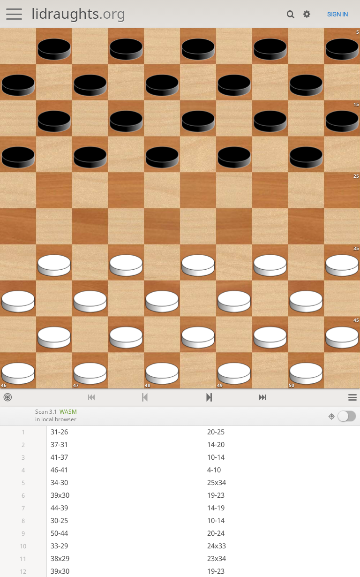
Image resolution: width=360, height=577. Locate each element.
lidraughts (78, 13)
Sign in (337, 14)
